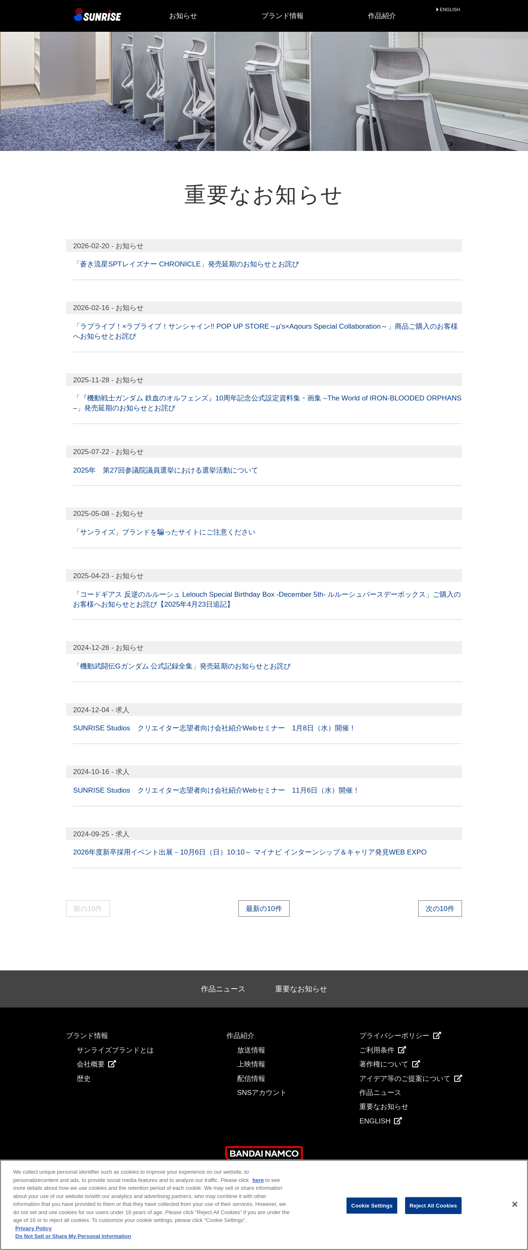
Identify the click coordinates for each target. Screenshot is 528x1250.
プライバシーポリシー (400, 1035)
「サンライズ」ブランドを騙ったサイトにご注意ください (164, 532)
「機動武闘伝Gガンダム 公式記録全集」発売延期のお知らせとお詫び (182, 666)
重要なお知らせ (301, 989)
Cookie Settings (372, 1205)
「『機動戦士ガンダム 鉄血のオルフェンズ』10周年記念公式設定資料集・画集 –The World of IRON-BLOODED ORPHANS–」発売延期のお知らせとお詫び (267, 403)
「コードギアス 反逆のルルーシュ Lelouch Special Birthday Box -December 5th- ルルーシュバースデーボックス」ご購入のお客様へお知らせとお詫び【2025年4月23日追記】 (267, 599)
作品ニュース (223, 989)
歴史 (84, 1078)
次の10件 (440, 908)
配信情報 (251, 1078)
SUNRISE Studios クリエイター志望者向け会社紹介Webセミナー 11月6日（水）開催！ (216, 790)
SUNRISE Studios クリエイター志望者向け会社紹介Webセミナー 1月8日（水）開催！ (214, 728)
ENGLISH (450, 9)
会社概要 (96, 1064)
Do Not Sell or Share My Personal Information (73, 1236)
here (258, 1180)
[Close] (515, 1204)
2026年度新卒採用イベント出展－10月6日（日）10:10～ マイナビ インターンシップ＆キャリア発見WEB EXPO (250, 852)
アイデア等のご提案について (410, 1078)
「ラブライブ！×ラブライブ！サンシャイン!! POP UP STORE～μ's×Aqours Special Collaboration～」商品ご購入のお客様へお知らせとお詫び (265, 331)
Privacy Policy (33, 1228)
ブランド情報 (283, 16)
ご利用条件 (382, 1050)
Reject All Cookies (433, 1205)
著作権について (389, 1064)
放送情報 (251, 1050)
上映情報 (251, 1064)
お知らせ (183, 16)
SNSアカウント (262, 1092)
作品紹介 (382, 16)
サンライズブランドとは (115, 1050)
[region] (264, 1205)
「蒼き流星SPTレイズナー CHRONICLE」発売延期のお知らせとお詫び (186, 264)
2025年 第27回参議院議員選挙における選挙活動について (165, 470)
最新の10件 (264, 908)
